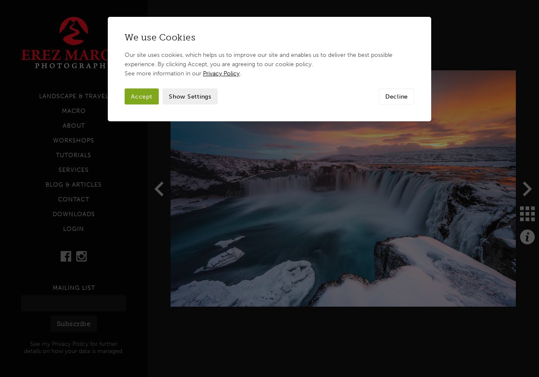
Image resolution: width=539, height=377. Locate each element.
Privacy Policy (221, 73)
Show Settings (190, 96)
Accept (141, 96)
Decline (396, 96)
